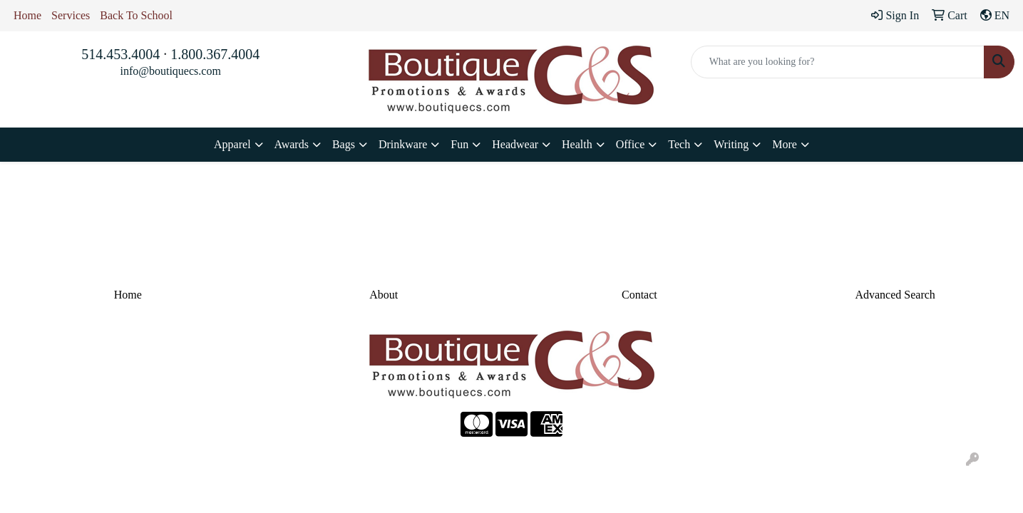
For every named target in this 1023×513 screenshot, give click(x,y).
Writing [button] (731, 144)
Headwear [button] (515, 144)
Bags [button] (343, 144)
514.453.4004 (120, 54)
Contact (639, 295)
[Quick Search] (838, 62)
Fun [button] (459, 144)
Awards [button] (291, 144)
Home (27, 15)
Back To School (136, 15)
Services (70, 15)
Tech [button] (679, 144)
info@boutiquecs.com (170, 71)
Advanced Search (895, 295)
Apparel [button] (232, 144)
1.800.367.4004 (214, 54)
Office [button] (630, 144)
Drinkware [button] (403, 144)
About (383, 295)
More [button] (784, 144)
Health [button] (577, 144)
